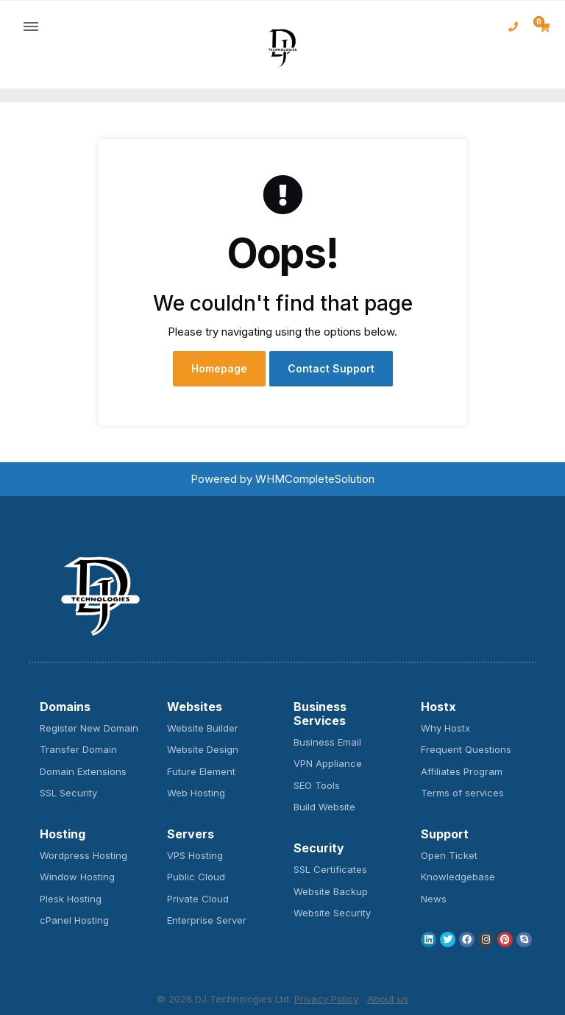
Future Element (201, 771)
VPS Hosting (195, 855)
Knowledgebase (458, 877)
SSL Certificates (330, 869)
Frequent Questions (466, 749)
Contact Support (331, 368)
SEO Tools (317, 785)
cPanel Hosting (74, 920)
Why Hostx (445, 728)
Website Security (332, 913)
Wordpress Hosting (83, 855)
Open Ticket (449, 855)
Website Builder (202, 728)
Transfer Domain (78, 749)
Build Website (324, 807)
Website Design (202, 749)
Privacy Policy (326, 999)
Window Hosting (77, 877)
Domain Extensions (83, 771)
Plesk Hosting (71, 899)
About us (387, 999)
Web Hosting (196, 793)
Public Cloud (196, 877)
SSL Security (68, 793)
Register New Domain (89, 728)
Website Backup (331, 891)
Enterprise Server (206, 920)
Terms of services (462, 793)
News (434, 899)
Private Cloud (198, 899)
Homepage (219, 368)
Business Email (327, 742)
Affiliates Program (461, 771)
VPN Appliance (328, 763)
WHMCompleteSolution (314, 479)
